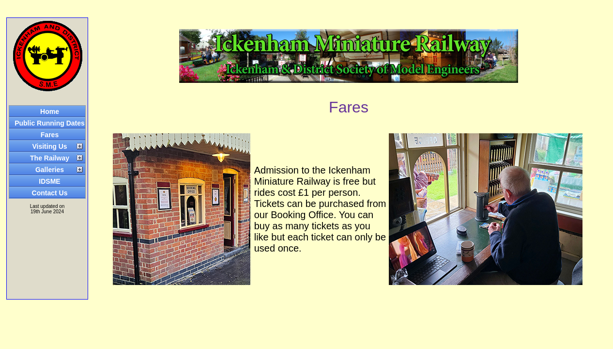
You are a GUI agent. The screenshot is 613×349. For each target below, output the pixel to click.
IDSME (49, 181)
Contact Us (50, 193)
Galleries (49, 170)
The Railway (49, 158)
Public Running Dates (50, 123)
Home (49, 111)
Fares (50, 135)
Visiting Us (49, 146)
